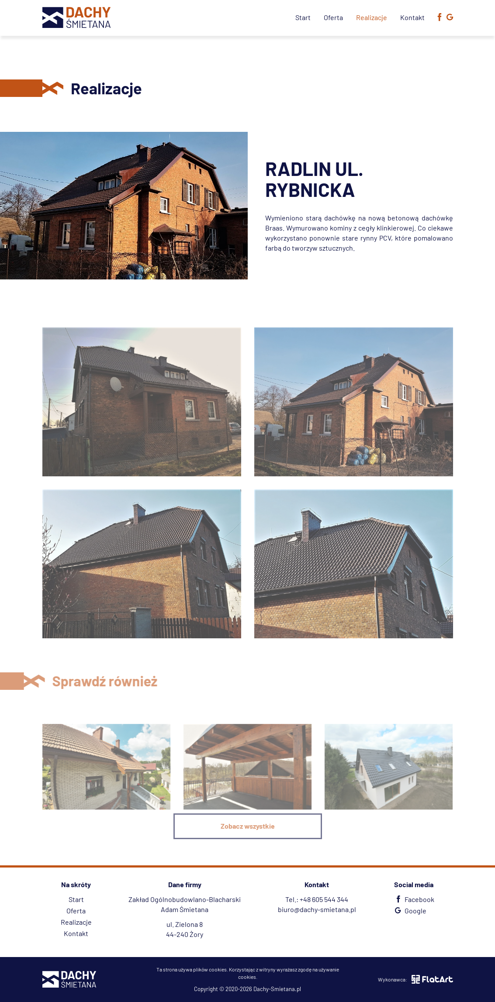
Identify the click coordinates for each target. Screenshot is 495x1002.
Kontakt (412, 17)
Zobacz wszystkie (248, 826)
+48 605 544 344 (324, 899)
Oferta (333, 17)
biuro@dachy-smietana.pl (317, 909)
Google (409, 910)
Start (303, 17)
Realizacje (371, 17)
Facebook (413, 899)
